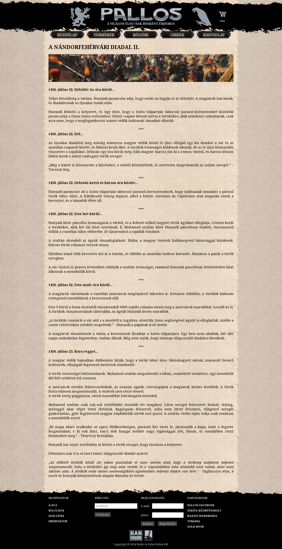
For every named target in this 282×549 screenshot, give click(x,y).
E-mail (145, 506)
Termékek (104, 34)
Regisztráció (167, 523)
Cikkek (177, 34)
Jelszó (144, 515)
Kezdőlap (67, 34)
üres (222, 20)
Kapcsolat (214, 34)
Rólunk (140, 34)
